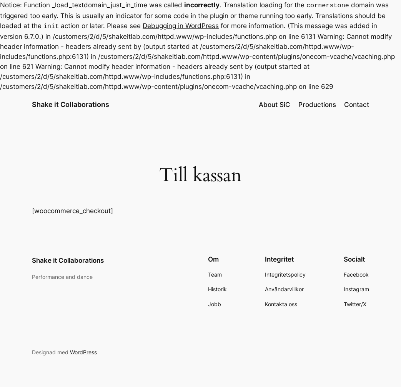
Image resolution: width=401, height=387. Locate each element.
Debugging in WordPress (181, 25)
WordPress (83, 350)
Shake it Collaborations (70, 103)
